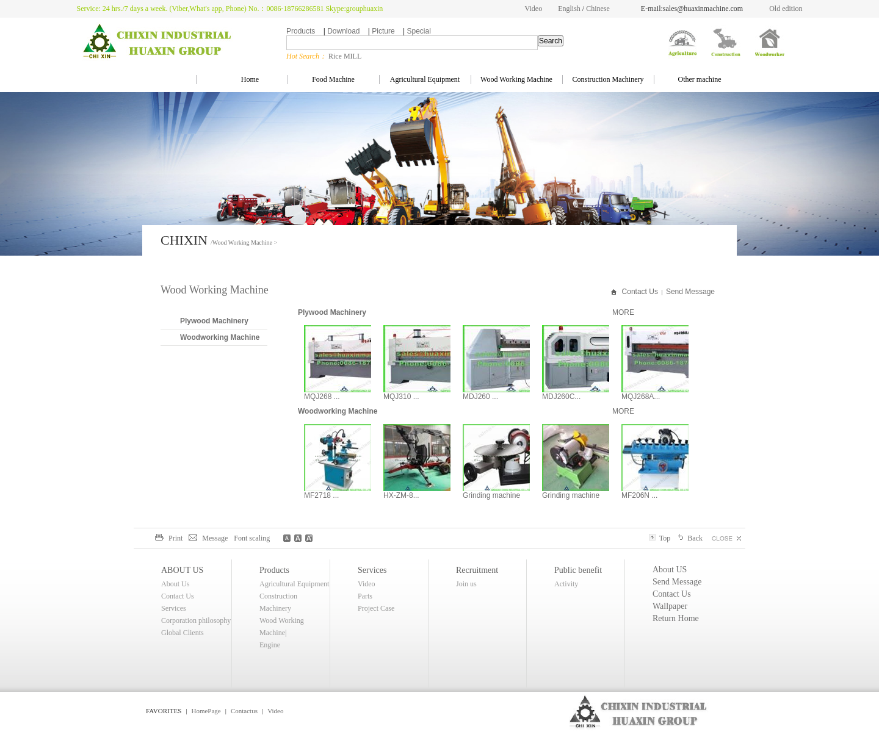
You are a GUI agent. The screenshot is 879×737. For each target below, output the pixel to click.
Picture (383, 31)
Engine (269, 645)
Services (173, 608)
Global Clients (182, 632)
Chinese (598, 8)
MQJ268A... (640, 396)
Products (300, 31)
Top (659, 538)
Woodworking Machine (219, 337)
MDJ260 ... (480, 396)
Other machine (700, 79)
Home (242, 79)
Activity (566, 584)
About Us (175, 584)
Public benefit (578, 570)
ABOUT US (182, 570)
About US (670, 569)
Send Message (690, 291)
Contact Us (640, 291)
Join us (466, 584)
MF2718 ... (321, 495)
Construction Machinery (608, 79)
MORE (623, 312)
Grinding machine (491, 495)
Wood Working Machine (516, 79)
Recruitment (477, 570)
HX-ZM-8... (401, 495)
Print (169, 538)
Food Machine (333, 79)
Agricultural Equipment (425, 79)
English (569, 8)
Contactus (244, 710)
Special (418, 31)
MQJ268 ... (322, 396)
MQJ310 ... (401, 396)
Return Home (676, 618)
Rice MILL (344, 56)
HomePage (205, 710)
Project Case (376, 608)
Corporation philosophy (196, 620)
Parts (365, 596)
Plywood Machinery (214, 321)
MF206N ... (639, 495)
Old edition (785, 8)
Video (534, 8)
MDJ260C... (561, 396)
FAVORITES (163, 710)
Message (208, 538)
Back (689, 538)
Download (343, 31)
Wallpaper (670, 606)
